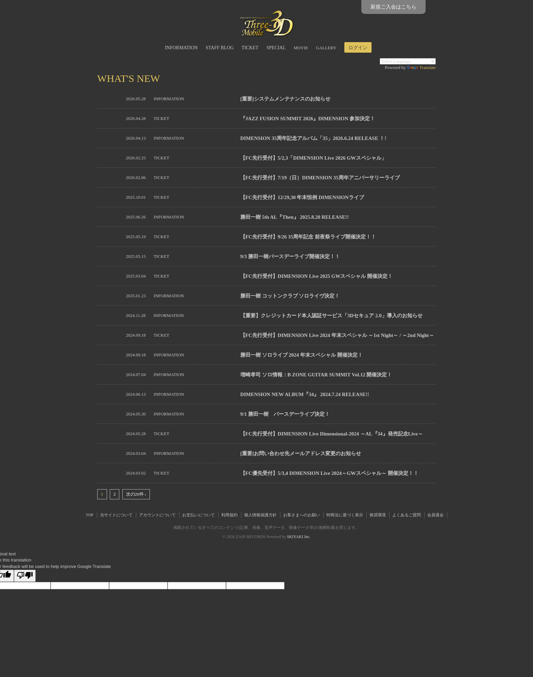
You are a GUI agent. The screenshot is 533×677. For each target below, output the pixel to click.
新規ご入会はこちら (393, 7)
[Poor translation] (25, 576)
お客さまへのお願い (301, 515)
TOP (89, 515)
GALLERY (326, 47)
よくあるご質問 (406, 515)
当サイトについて (116, 515)
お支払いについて (198, 515)
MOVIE (301, 47)
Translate (421, 67)
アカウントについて (157, 515)
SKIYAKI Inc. (298, 536)
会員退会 (435, 515)
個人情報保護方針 (260, 515)
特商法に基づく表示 (344, 515)
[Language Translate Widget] (408, 61)
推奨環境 (377, 515)
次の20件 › (136, 494)
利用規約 (229, 515)
